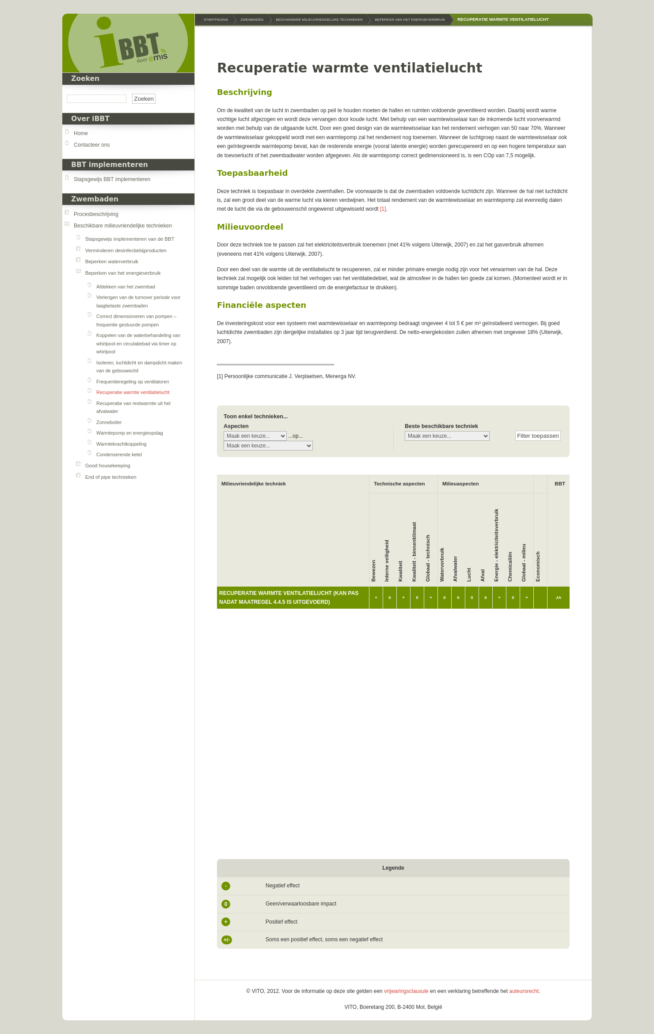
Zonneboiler (109, 422)
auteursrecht (524, 991)
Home (81, 133)
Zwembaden (94, 199)
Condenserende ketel (119, 454)
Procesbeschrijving (96, 214)
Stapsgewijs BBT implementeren (112, 179)
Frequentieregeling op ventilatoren (132, 381)
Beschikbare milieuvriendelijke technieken (123, 226)
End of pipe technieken (111, 477)
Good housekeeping (107, 465)
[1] (383, 209)
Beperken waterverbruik (111, 261)
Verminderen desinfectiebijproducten (126, 250)
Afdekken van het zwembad (125, 286)
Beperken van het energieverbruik (123, 273)
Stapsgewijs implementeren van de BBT (130, 239)
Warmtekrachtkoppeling (121, 444)
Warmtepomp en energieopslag (129, 433)
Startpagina (216, 20)
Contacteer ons (92, 145)
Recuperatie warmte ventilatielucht (133, 392)
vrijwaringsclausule (406, 991)
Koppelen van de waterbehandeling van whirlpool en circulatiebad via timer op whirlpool (138, 343)
